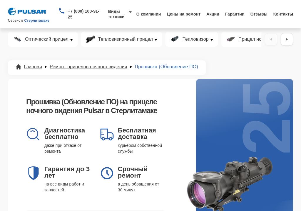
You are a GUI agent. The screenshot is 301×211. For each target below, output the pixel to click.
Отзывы (258, 14)
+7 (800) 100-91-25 (83, 14)
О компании (148, 14)
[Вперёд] (287, 39)
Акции (212, 14)
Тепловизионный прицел (125, 39)
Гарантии (235, 14)
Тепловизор (196, 39)
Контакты (283, 14)
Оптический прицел (46, 39)
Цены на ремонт (183, 14)
